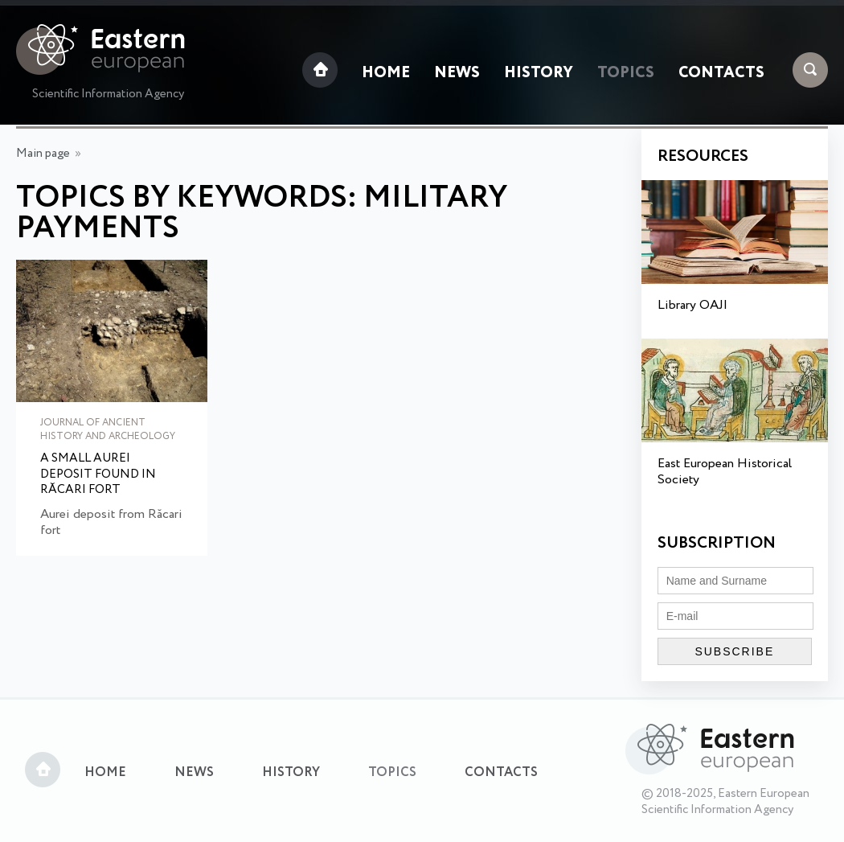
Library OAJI (692, 305)
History (538, 73)
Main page (43, 153)
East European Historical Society (725, 472)
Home (386, 73)
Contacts (721, 73)
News (457, 73)
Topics (625, 73)
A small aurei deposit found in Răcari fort (98, 475)
